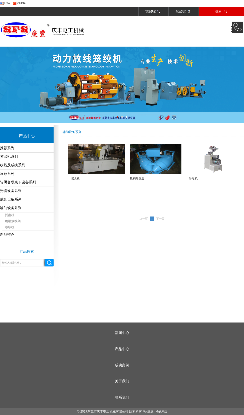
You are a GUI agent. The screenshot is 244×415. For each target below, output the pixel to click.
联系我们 (153, 11)
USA (5, 3)
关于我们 (122, 381)
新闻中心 (122, 333)
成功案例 (122, 365)
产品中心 (122, 349)
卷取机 (9, 227)
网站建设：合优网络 (155, 411)
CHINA (19, 3)
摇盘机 (9, 215)
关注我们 (184, 11)
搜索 (221, 11)
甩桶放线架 (13, 221)
